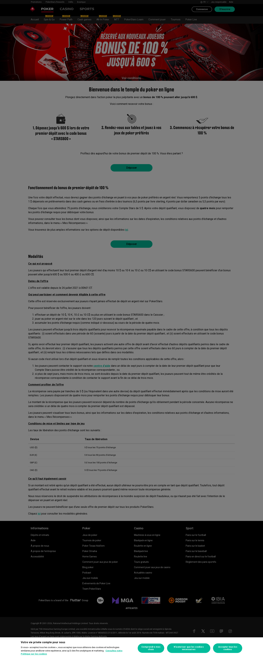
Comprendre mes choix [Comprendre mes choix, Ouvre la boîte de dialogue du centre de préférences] (150, 648)
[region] (131, 648)
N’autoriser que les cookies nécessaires (189, 648)
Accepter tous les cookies (227, 648)
